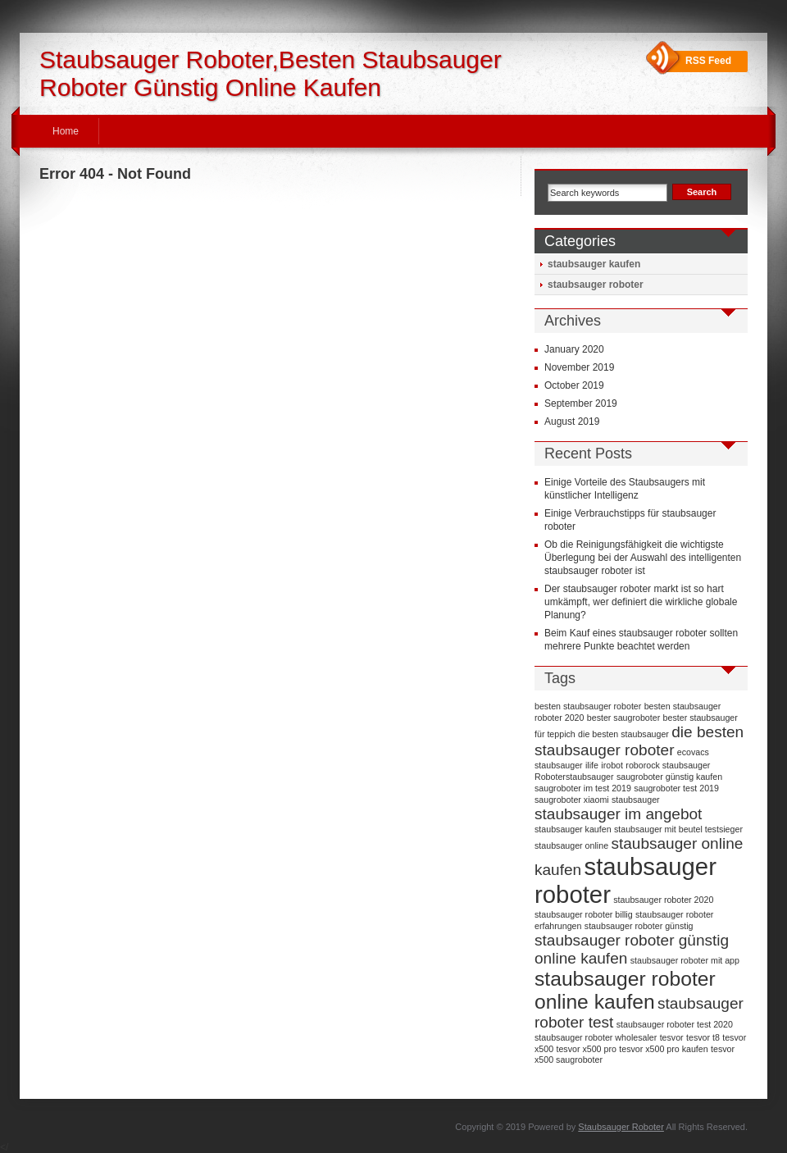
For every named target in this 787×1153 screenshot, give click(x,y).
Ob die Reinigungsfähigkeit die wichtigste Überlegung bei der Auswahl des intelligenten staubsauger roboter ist (642, 557)
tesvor (672, 1037)
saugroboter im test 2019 (583, 788)
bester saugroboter (623, 717)
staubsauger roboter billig (584, 914)
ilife (591, 765)
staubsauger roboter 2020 (663, 900)
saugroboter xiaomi (572, 799)
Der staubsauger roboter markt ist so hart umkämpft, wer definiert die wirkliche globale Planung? (640, 602)
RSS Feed (708, 60)
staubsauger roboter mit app (684, 960)
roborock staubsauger (668, 765)
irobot (612, 765)
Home (65, 131)
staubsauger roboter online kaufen (625, 990)
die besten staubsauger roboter (639, 741)
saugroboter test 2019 (676, 788)
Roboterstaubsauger (574, 777)
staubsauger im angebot (618, 814)
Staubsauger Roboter (621, 1127)
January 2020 (574, 349)
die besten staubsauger (623, 734)
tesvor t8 (703, 1037)
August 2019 (571, 421)
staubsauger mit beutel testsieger (678, 829)
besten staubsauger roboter (588, 706)
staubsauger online (571, 845)
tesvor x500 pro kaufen (663, 1049)
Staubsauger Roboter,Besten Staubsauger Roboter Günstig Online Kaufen (270, 73)
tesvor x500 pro (586, 1049)
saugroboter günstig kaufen (669, 777)
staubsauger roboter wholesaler (596, 1037)
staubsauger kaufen (594, 264)
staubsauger (636, 799)
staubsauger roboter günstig (639, 926)
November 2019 (579, 367)
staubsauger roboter (596, 284)
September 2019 (580, 403)
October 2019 (574, 385)
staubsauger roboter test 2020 (674, 1024)
